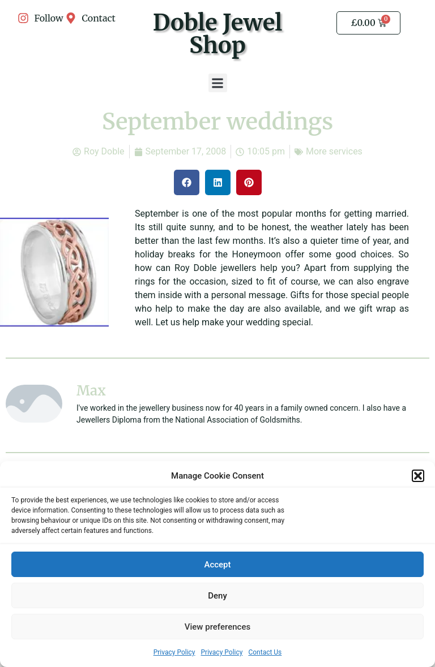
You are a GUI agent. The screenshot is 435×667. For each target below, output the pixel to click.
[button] (418, 476)
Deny (217, 596)
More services (334, 151)
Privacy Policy (174, 653)
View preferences (217, 627)
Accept (217, 565)
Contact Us (265, 653)
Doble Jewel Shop (217, 33)
